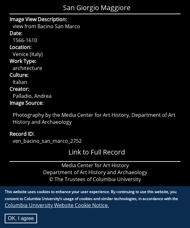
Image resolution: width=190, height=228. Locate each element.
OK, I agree (21, 219)
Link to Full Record (96, 152)
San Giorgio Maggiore (96, 7)
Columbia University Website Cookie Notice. (57, 206)
